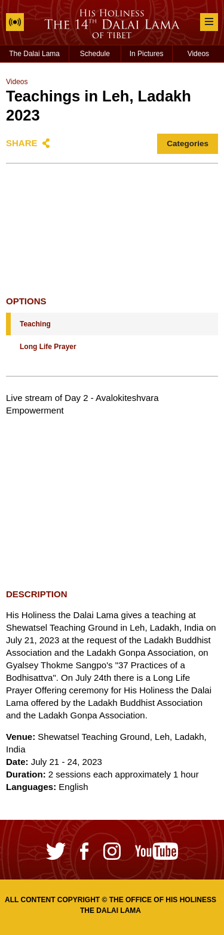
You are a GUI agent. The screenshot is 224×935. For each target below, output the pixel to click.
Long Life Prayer (48, 346)
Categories (187, 143)
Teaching (35, 324)
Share (22, 143)
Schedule (95, 54)
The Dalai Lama (34, 54)
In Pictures (147, 54)
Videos (198, 54)
